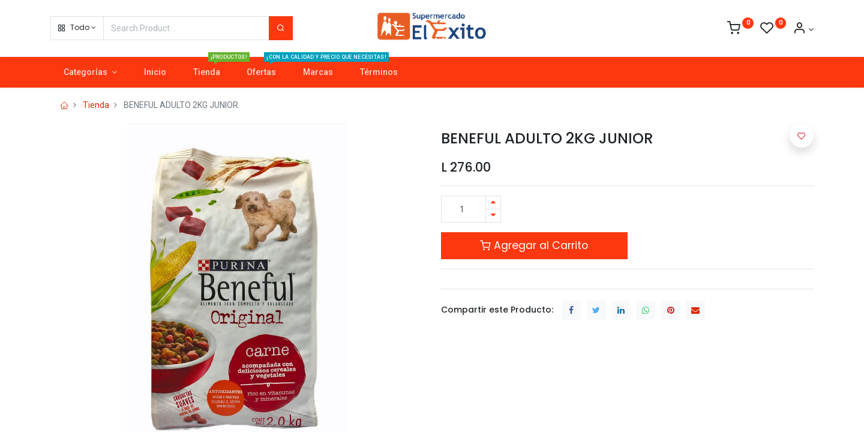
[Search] (281, 28)
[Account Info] (803, 29)
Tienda (96, 105)
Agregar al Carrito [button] (534, 245)
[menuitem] (154, 72)
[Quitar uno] (493, 215)
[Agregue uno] (493, 202)
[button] (77, 28)
